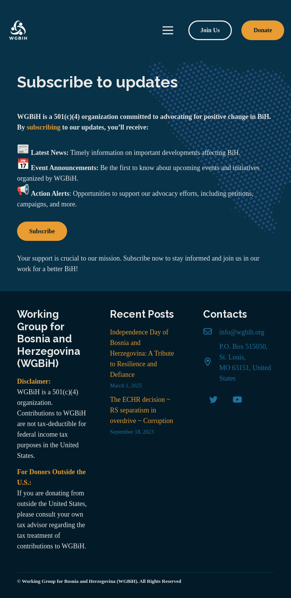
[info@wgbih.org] (211, 332)
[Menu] (168, 30)
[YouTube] (237, 399)
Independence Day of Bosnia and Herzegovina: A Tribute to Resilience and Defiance (142, 353)
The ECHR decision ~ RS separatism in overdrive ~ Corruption (141, 410)
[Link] (18, 30)
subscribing (44, 127)
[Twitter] (213, 399)
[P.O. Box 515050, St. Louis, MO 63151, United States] (211, 362)
